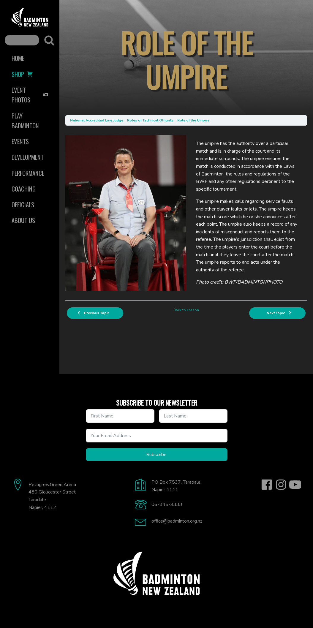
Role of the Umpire (193, 120)
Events (20, 141)
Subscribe (156, 454)
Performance (28, 173)
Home (18, 58)
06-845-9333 (166, 504)
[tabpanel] (186, 213)
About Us (23, 220)
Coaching (24, 188)
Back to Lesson (186, 310)
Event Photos (30, 94)
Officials (23, 204)
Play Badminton (25, 120)
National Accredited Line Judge (96, 120)
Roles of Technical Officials (150, 120)
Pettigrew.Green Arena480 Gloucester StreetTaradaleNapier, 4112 (52, 496)
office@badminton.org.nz (176, 521)
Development (28, 157)
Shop (22, 74)
